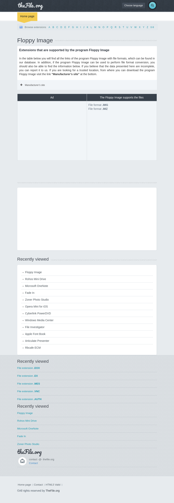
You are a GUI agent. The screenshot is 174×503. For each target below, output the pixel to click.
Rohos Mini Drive (35, 279)
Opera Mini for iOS (36, 306)
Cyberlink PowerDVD (38, 313)
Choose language (133, 5)
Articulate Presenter (37, 340)
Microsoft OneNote (36, 285)
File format (98, 104)
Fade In (29, 292)
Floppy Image (33, 272)
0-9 (152, 27)
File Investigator (35, 327)
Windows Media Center (39, 320)
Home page (27, 16)
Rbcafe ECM (33, 347)
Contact (33, 463)
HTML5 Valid (53, 484)
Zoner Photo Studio (37, 299)
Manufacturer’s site (32, 85)
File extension (28, 368)
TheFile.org (53, 490)
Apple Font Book (35, 334)
